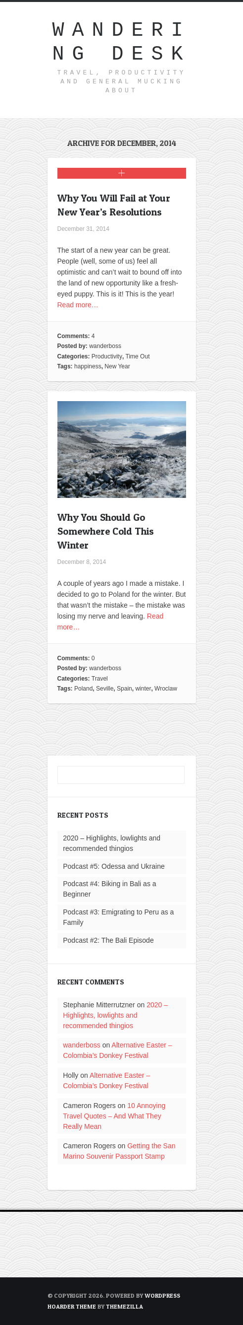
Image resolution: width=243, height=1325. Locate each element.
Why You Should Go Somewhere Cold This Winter (105, 531)
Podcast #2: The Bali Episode (108, 940)
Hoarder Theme (72, 1306)
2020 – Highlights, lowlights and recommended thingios (115, 1015)
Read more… (77, 305)
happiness (87, 366)
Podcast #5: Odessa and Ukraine (113, 866)
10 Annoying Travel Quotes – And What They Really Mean (114, 1116)
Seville (104, 688)
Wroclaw (165, 688)
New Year (117, 366)
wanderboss (105, 346)
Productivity (107, 356)
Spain (124, 688)
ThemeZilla (124, 1306)
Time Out (138, 356)
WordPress (162, 1295)
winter (143, 688)
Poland (83, 688)
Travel (100, 678)
